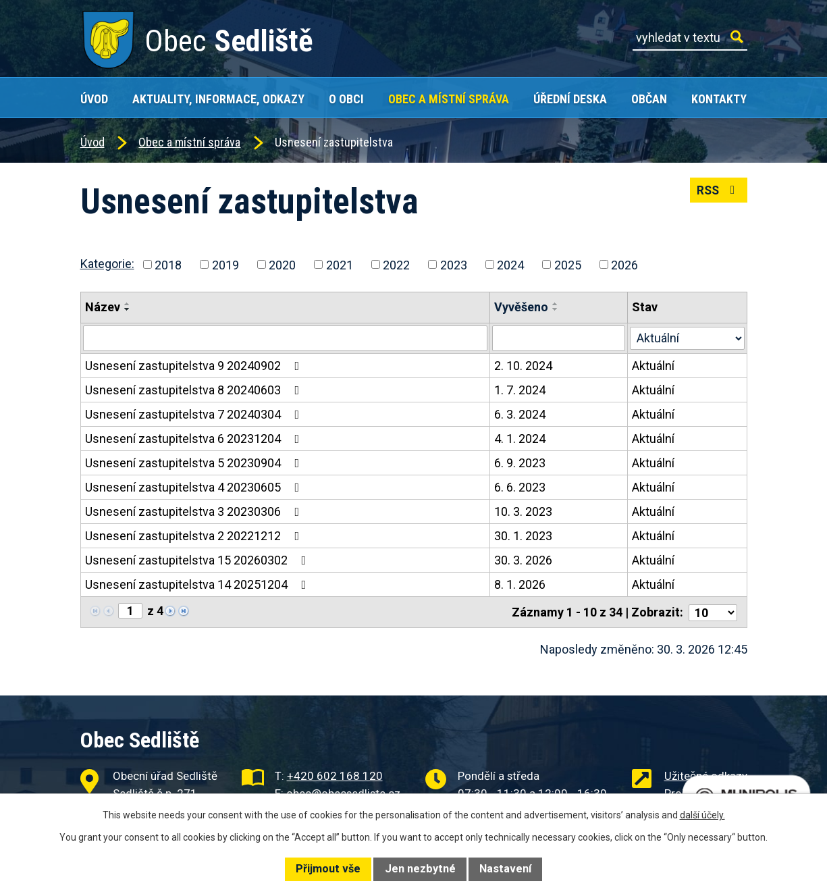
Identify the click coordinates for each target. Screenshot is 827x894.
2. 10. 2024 (524, 366)
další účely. (702, 815)
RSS (717, 192)
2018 (168, 264)
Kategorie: (107, 264)
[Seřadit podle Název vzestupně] (127, 304)
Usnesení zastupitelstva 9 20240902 (195, 366)
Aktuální (654, 366)
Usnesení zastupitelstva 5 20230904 (195, 463)
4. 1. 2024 (520, 438)
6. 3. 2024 (520, 414)
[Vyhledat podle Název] (285, 338)
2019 (225, 264)
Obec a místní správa (448, 99)
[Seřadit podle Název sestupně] (127, 309)
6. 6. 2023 (520, 487)
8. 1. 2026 (520, 584)
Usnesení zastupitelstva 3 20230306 (195, 511)
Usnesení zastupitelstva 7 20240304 (195, 414)
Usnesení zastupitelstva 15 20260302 (198, 560)
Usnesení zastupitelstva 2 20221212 (195, 536)
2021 (339, 264)
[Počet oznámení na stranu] (713, 611)
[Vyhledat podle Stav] (688, 336)
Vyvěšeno (522, 307)
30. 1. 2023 (524, 536)
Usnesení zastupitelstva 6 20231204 (195, 438)
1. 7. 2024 (520, 390)
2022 (396, 264)
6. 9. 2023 (520, 463)
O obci (346, 99)
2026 (624, 264)
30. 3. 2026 (524, 560)
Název (102, 307)
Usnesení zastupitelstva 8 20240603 (195, 390)
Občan (649, 99)
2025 (567, 264)
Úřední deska (570, 99)
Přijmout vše (328, 868)
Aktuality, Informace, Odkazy (218, 99)
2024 (510, 264)
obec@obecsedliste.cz (343, 792)
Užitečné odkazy (705, 774)
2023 (453, 264)
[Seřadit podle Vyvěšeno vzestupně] (556, 304)
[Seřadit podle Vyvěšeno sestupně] (556, 309)
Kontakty (719, 99)
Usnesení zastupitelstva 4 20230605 (195, 487)
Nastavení (505, 868)
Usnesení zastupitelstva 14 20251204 (198, 584)
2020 (282, 264)
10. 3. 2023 (524, 511)
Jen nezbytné (420, 868)
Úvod (94, 99)
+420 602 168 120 (335, 774)
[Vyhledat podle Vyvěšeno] (559, 338)
